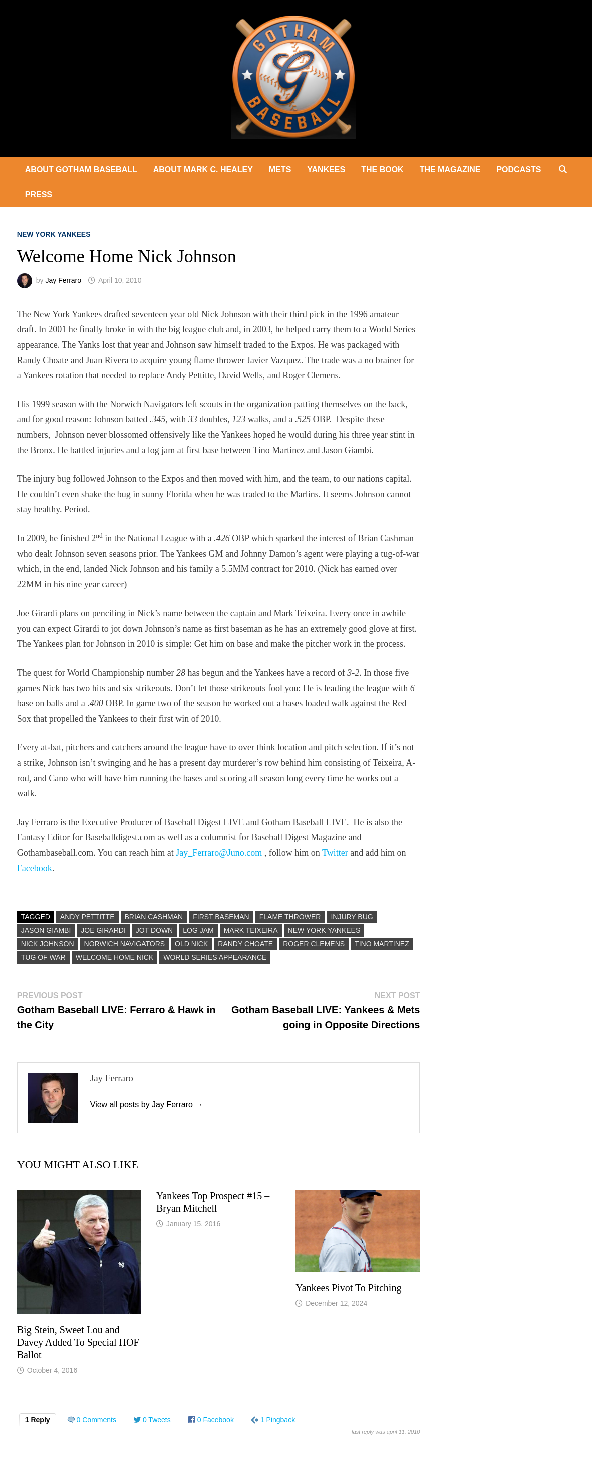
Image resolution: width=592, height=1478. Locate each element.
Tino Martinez (382, 944)
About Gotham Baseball (81, 169)
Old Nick (191, 944)
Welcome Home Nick (115, 957)
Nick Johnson (47, 944)
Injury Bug (352, 917)
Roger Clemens (314, 944)
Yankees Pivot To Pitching (348, 1287)
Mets (280, 169)
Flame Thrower (290, 917)
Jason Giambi (46, 930)
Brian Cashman (154, 917)
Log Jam (198, 930)
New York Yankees (54, 234)
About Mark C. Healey (203, 169)
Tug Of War (43, 957)
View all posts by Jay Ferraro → (146, 1104)
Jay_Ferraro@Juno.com (219, 853)
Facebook (34, 868)
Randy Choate (245, 944)
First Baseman (221, 917)
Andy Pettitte (87, 917)
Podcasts (518, 169)
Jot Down (154, 930)
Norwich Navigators (124, 944)
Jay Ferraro (63, 280)
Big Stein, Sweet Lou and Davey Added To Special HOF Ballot (78, 1342)
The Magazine (450, 169)
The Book (382, 169)
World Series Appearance (214, 957)
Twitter (335, 853)
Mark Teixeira (251, 930)
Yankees (326, 169)
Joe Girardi (103, 930)
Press (38, 194)
